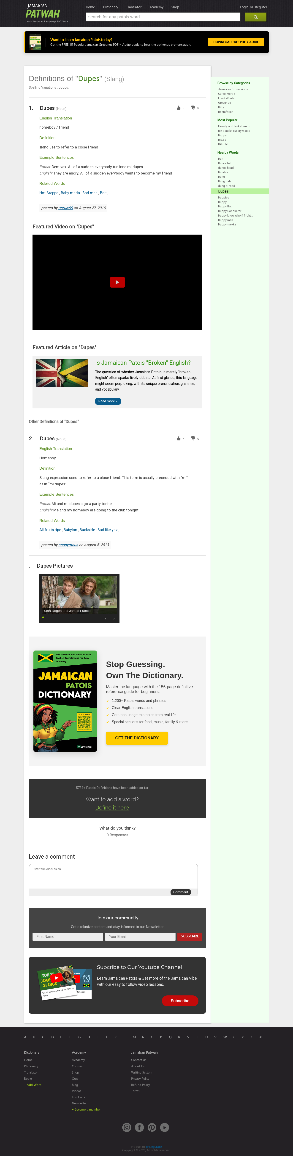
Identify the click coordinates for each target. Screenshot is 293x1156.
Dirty (221, 107)
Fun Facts (78, 1097)
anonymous (68, 545)
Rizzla (222, 139)
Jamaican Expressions (233, 89)
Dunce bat (224, 163)
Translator (133, 7)
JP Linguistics (154, 1146)
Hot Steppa (49, 193)
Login (244, 7)
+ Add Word (32, 1085)
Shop (175, 7)
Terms (135, 1091)
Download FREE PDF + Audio (236, 42)
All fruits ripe (50, 530)
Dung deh (224, 181)
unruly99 (65, 208)
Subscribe (190, 936)
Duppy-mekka (227, 224)
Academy (156, 7)
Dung (221, 176)
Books (28, 1079)
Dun (220, 158)
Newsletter (79, 1103)
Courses (77, 1066)
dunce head (226, 167)
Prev (105, 618)
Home (90, 7)
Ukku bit (223, 144)
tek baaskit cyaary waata (234, 130)
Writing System (141, 1072)
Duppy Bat (225, 206)
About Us (137, 1066)
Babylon (71, 530)
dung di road (226, 186)
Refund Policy (140, 1085)
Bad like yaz (108, 530)
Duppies (223, 197)
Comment (180, 892)
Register (261, 7)
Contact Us (138, 1060)
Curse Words (226, 93)
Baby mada (71, 193)
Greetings (224, 102)
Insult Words (226, 98)
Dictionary (110, 7)
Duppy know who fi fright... (235, 215)
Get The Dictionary (137, 738)
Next (113, 618)
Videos (76, 1091)
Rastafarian (225, 112)
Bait (104, 193)
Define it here (112, 807)
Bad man (90, 193)
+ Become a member (86, 1109)
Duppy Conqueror (229, 211)
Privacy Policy (140, 1079)
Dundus (223, 172)
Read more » (107, 401)
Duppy (222, 135)
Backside (88, 530)
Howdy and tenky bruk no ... (236, 126)
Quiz (75, 1079)
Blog (75, 1085)
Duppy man (225, 220)
